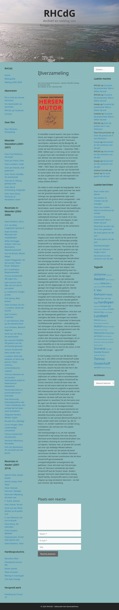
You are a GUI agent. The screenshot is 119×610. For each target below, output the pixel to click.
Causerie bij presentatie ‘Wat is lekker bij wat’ (104, 88)
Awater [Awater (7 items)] (99, 279)
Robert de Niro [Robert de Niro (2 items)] (98, 345)
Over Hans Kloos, (12, 196)
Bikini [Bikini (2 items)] (107, 280)
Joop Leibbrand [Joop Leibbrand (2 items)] (103, 309)
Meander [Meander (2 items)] (103, 320)
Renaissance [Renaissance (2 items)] (97, 342)
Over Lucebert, (14, 164)
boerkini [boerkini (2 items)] (111, 280)
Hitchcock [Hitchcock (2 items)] (97, 306)
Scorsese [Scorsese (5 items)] (99, 348)
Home (7, 75)
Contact (8, 114)
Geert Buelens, (14, 221)
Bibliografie (10, 78)
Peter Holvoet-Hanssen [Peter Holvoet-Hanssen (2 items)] (100, 339)
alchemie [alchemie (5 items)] (100, 274)
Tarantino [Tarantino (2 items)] (102, 355)
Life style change (12, 579)
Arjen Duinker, (11, 234)
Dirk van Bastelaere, (14, 450)
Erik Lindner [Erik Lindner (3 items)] (107, 286)
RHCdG (59, 13)
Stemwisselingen (101, 245)
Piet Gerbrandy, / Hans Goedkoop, (15, 405)
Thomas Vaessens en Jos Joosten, (15, 380)
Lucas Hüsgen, (14, 427)
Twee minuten (11, 572)
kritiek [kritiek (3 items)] (111, 309)
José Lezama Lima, (13, 285)
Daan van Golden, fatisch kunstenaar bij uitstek (104, 210)
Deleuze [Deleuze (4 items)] (104, 283)
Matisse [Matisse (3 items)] (97, 320)
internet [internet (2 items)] (96, 309)
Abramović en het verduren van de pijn (103, 145)
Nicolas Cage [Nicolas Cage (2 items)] (103, 330)
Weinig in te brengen (14, 575)
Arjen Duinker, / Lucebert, (14, 307)
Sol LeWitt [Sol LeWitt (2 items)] (109, 349)
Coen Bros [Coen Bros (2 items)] (97, 283)
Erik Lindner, (14, 504)
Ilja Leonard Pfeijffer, (14, 343)
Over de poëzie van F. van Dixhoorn (102, 126)
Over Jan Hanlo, (14, 160)
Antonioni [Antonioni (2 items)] (109, 275)
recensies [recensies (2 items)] (110, 339)
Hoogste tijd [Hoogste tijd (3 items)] (105, 306)
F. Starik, (12, 501)
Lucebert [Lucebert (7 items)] (101, 316)
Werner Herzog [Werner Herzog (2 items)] (106, 368)
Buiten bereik (11, 568)
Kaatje (97, 142)
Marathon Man (11, 558)
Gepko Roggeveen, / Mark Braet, (15, 263)
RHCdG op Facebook (14, 110)
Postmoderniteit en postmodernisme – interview (14, 392)
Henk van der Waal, (14, 511)
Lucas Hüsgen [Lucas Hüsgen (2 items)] (108, 312)
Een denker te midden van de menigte (101, 201)
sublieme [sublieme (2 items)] (96, 355)
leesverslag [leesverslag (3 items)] (99, 312)
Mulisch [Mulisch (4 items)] (98, 326)
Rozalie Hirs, (14, 421)
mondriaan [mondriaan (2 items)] (105, 323)
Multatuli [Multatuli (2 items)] (105, 326)
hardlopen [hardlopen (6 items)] (106, 302)
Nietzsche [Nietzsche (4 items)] (99, 332)
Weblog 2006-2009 (13, 82)
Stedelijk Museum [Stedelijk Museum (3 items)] (101, 352)
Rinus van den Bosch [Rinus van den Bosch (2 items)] (108, 342)
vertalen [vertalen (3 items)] (97, 367)
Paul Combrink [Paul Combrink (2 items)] (107, 336)
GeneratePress (72, 606)
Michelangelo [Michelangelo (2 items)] (98, 323)
